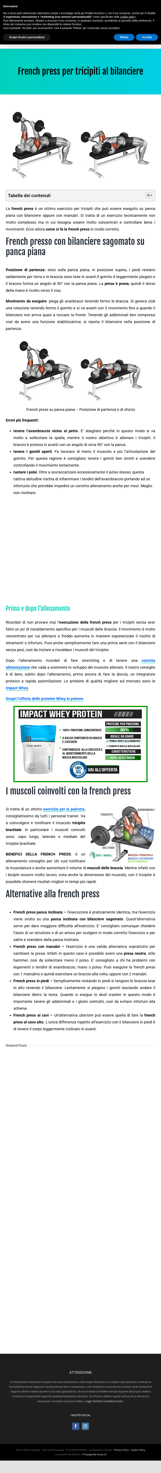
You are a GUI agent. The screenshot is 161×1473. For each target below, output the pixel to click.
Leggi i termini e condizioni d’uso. (104, 1401)
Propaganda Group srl (95, 1454)
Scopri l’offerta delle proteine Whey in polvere (44, 698)
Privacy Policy (121, 1450)
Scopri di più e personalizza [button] (26, 37)
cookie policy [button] (127, 16)
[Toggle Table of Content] (147, 195)
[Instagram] (85, 1426)
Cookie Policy (138, 1450)
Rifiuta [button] (124, 37)
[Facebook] (75, 1426)
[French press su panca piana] (80, 145)
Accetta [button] (147, 37)
